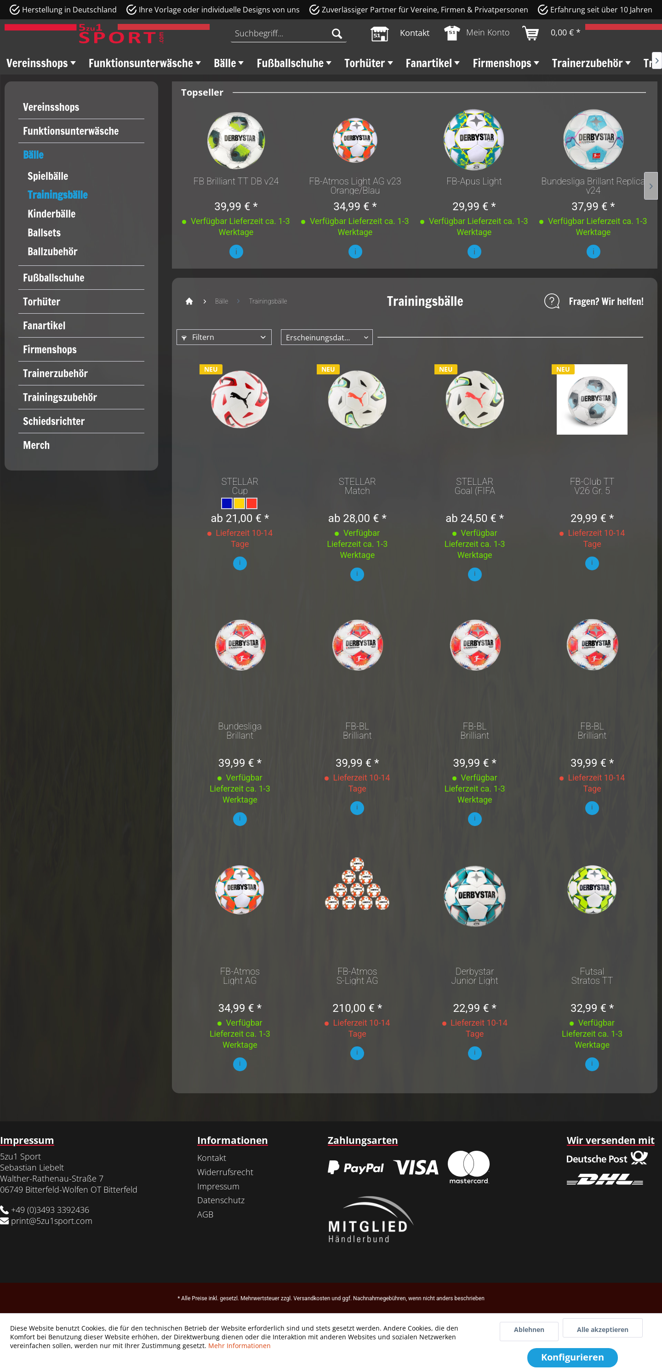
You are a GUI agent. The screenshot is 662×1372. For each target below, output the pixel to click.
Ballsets (44, 232)
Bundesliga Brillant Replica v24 (593, 186)
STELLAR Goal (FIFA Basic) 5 (474, 486)
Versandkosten (311, 1298)
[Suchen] (337, 33)
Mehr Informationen (239, 1345)
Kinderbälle (51, 214)
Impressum (218, 1186)
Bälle (33, 155)
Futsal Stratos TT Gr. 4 (592, 976)
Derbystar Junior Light (474, 976)
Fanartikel (44, 325)
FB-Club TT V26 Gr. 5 (592, 486)
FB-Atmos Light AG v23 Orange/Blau (355, 186)
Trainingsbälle (57, 195)
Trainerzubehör (55, 373)
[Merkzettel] (400, 33)
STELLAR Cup (239, 486)
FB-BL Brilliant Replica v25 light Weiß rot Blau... (357, 731)
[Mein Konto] (477, 33)
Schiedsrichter (54, 421)
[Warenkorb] (552, 33)
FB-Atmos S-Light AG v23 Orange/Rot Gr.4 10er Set (357, 976)
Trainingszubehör (60, 397)
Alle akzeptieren (602, 1329)
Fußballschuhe (54, 277)
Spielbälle (48, 176)
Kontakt (211, 1157)
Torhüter (41, 301)
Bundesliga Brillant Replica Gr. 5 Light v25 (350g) (240, 731)
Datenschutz (221, 1200)
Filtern (198, 337)
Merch (36, 445)
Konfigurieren (572, 1357)
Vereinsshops (51, 107)
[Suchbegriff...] (289, 33)
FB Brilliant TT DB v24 (236, 182)
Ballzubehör (53, 251)
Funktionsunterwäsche (71, 131)
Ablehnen (529, 1329)
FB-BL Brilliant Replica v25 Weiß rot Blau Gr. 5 (592, 731)
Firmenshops (50, 349)
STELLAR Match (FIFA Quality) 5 (357, 486)
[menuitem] (289, 33)
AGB (205, 1214)
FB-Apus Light (474, 182)
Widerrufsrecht (225, 1171)
